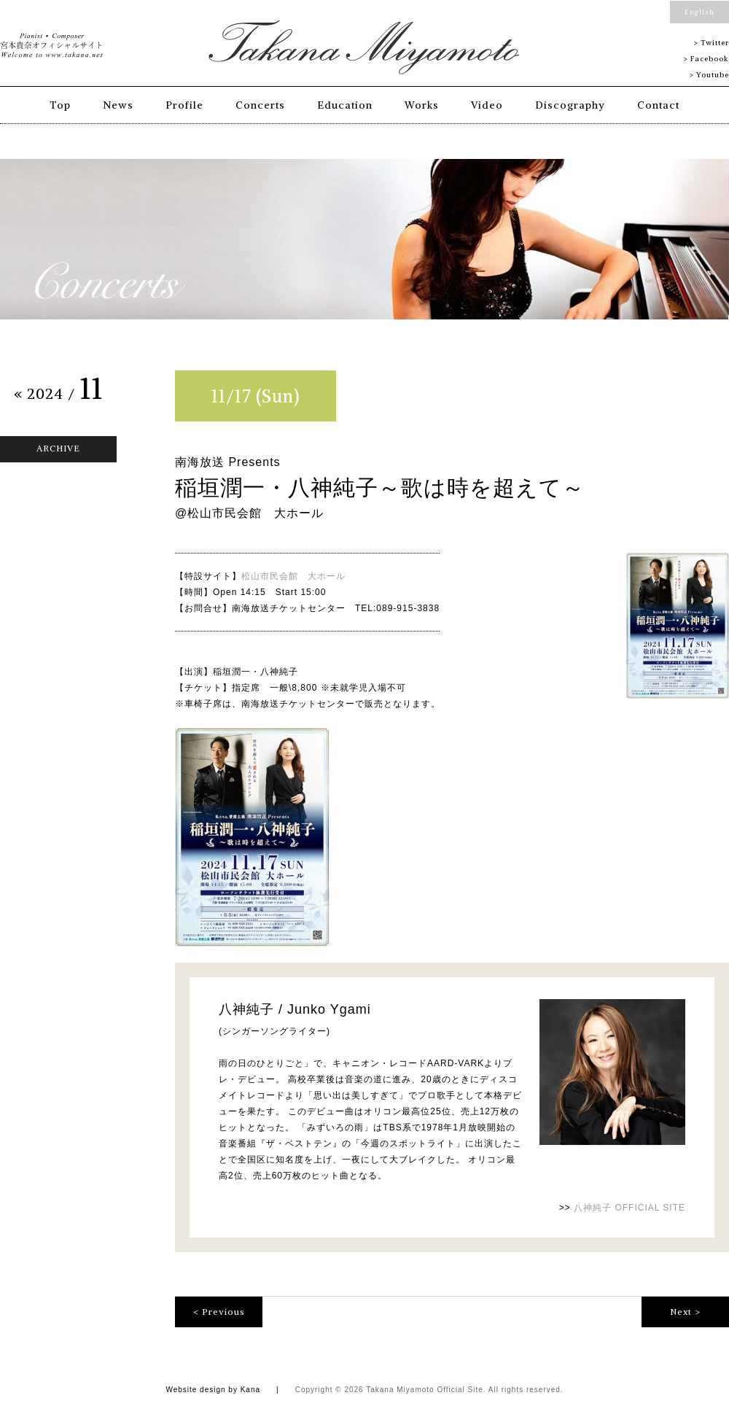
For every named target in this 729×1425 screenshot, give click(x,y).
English (699, 12)
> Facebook (706, 58)
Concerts (260, 105)
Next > (685, 1311)
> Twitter (711, 42)
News (118, 105)
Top (60, 105)
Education (345, 105)
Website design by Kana (212, 1390)
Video (487, 105)
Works (422, 105)
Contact (658, 105)
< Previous (219, 1311)
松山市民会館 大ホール (293, 576)
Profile (184, 105)
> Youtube (709, 74)
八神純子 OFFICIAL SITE (629, 1208)
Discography (570, 105)
